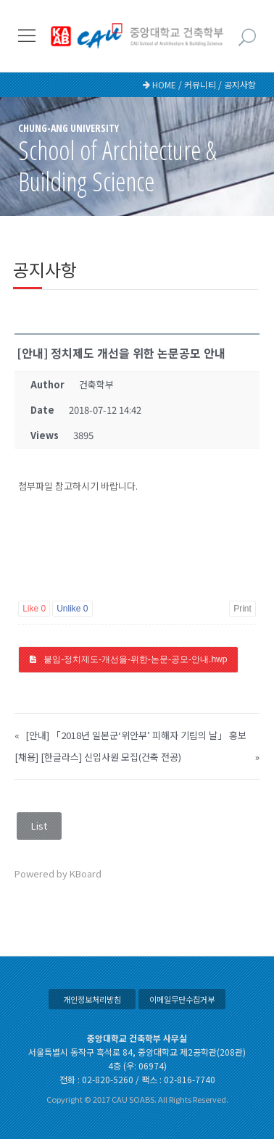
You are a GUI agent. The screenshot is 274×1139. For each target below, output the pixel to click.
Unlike (72, 609)
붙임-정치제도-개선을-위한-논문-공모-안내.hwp (135, 659)
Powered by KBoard (57, 873)
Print (242, 609)
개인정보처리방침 (92, 999)
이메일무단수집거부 (182, 999)
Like (34, 609)
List (39, 826)
